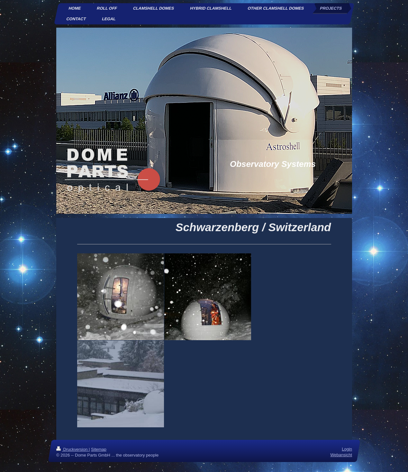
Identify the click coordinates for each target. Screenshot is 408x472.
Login (347, 449)
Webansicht (341, 455)
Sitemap (98, 449)
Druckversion (72, 449)
